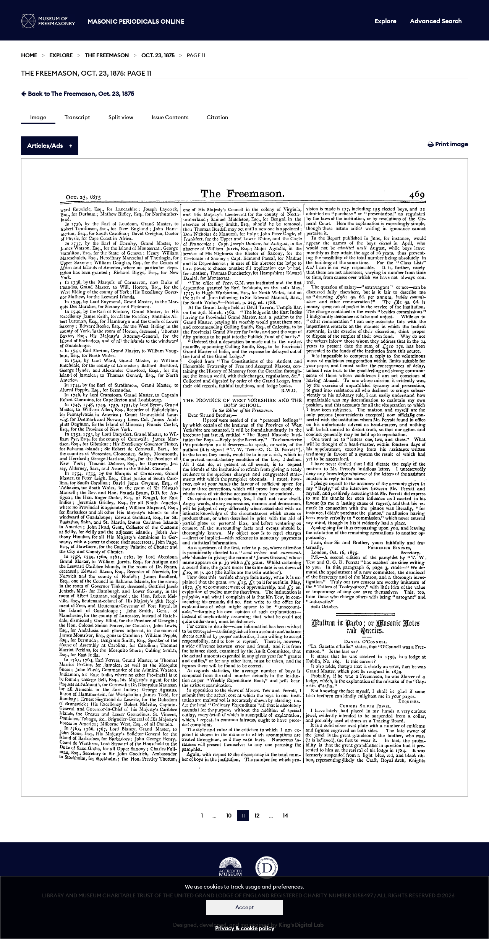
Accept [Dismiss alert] (244, 907)
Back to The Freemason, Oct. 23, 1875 (77, 93)
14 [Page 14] (285, 815)
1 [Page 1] (202, 815)
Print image (448, 144)
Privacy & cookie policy (244, 928)
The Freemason (107, 55)
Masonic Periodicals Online (135, 21)
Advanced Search (436, 21)
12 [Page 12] (256, 815)
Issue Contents (170, 117)
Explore (385, 21)
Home (29, 55)
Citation (217, 117)
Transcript (77, 117)
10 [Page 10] (229, 815)
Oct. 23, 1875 (158, 55)
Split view (120, 117)
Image (38, 117)
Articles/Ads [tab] (45, 145)
